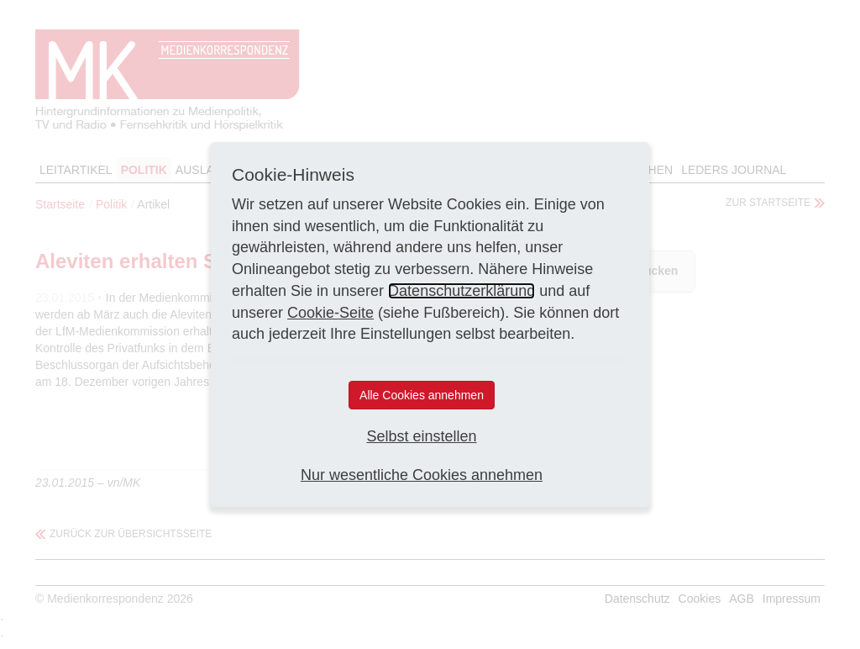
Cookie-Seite (330, 312)
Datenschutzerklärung (461, 290)
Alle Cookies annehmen (421, 395)
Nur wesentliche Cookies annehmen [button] (422, 475)
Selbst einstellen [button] (421, 436)
